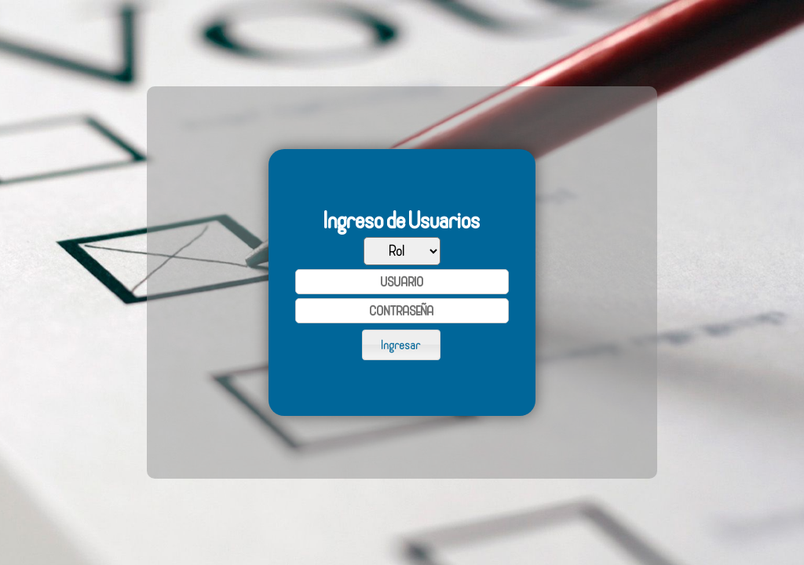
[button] (401, 344)
